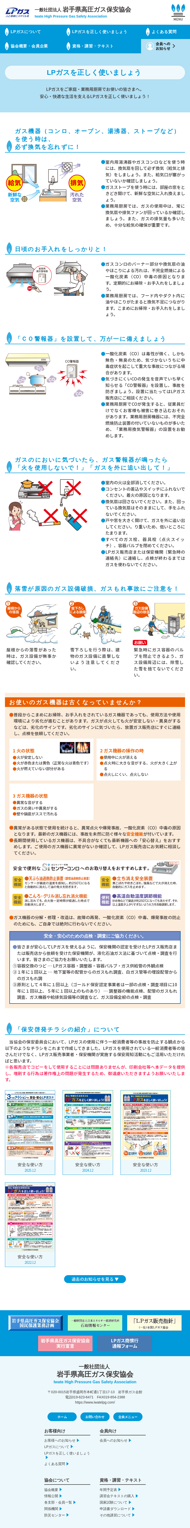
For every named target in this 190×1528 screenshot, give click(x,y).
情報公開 (51, 1487)
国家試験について (113, 1494)
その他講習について (115, 1506)
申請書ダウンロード (115, 1500)
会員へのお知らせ (113, 1432)
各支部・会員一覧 (58, 1494)
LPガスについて (26, 32)
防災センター (54, 1506)
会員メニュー (128, 1408)
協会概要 (51, 1481)
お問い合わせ (95, 1408)
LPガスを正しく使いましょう (100, 32)
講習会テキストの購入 (117, 1487)
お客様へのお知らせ (59, 1432)
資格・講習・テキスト (93, 46)
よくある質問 (164, 32)
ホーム (62, 1408)
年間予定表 (108, 1481)
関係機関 (51, 1500)
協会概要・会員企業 (29, 46)
